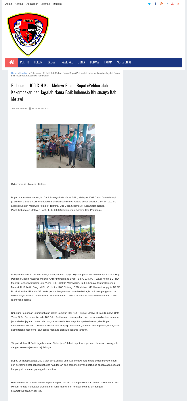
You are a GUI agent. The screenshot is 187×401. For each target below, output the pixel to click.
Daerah (51, 62)
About (8, 3)
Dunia (81, 62)
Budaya (94, 62)
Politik (24, 62)
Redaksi (57, 3)
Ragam (108, 62)
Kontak (19, 3)
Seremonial (124, 62)
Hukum (38, 62)
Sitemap (45, 3)
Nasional (67, 62)
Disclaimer (32, 3)
